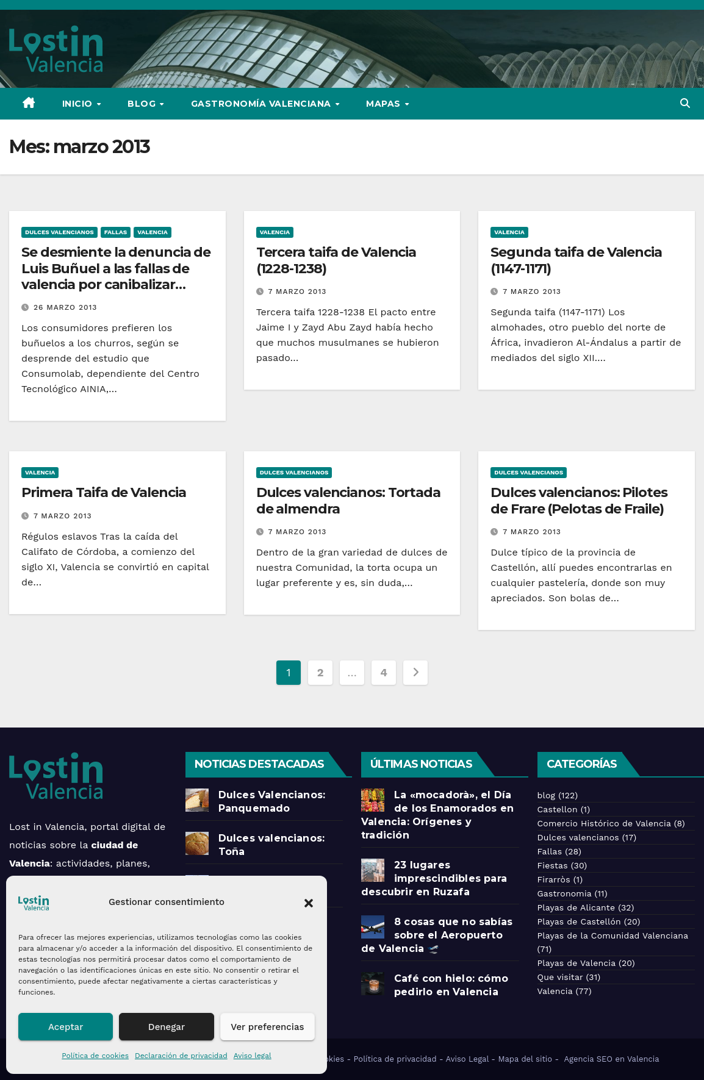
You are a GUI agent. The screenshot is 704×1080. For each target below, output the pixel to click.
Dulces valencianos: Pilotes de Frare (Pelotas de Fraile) (578, 500)
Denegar (166, 1026)
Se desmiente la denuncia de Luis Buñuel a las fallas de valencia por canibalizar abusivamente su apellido (115, 276)
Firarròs (553, 879)
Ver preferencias (267, 1026)
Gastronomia (564, 893)
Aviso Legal (467, 1059)
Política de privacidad (395, 1059)
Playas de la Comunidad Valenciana (612, 935)
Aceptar (65, 1026)
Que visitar (560, 977)
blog (546, 795)
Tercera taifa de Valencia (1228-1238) (336, 260)
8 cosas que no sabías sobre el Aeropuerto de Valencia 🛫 (436, 935)
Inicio (79, 103)
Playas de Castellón (579, 921)
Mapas (384, 103)
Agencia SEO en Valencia (613, 1059)
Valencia (152, 232)
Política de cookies (95, 1055)
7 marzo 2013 (297, 291)
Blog (143, 103)
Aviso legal (252, 1055)
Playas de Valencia (576, 963)
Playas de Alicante (576, 907)
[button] (309, 902)
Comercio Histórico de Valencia (604, 823)
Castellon (557, 809)
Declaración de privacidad (181, 1055)
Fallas (115, 232)
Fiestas (552, 865)
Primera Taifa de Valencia (103, 492)
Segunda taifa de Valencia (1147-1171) (576, 260)
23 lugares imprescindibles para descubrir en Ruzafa (434, 878)
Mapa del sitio (525, 1059)
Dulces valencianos (59, 232)
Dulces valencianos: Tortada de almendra (348, 500)
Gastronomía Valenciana (262, 103)
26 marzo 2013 (66, 307)
